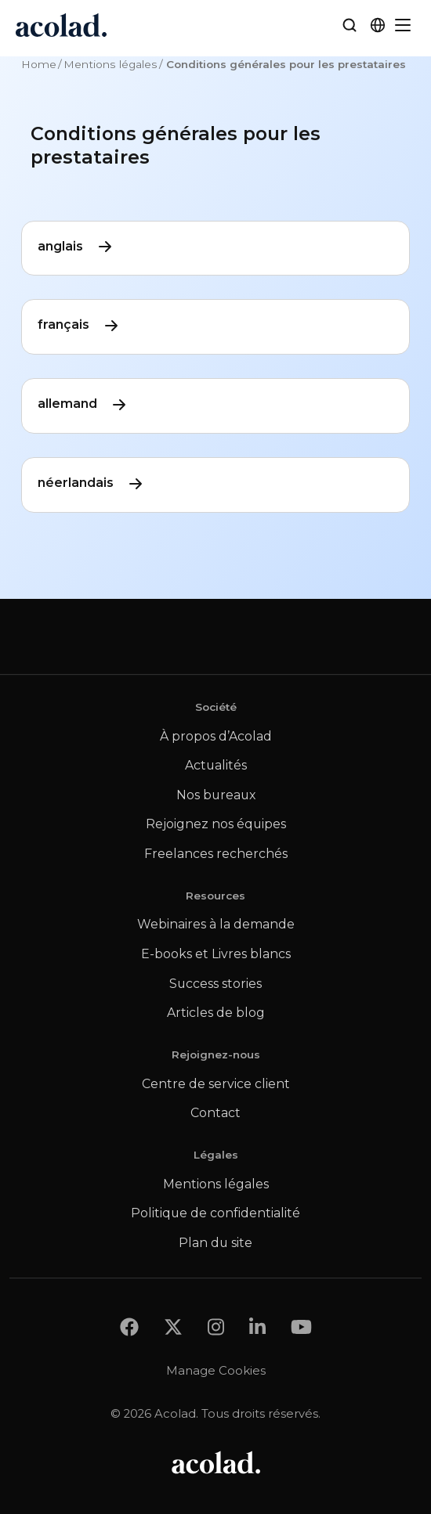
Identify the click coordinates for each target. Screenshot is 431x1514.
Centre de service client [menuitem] (216, 1083)
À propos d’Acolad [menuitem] (216, 736)
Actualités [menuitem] (216, 765)
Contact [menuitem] (215, 1112)
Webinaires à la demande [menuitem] (216, 924)
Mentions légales (110, 64)
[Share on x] (173, 1326)
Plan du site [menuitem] (215, 1242)
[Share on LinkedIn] (257, 1326)
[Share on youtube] (301, 1326)
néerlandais (91, 483)
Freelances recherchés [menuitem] (216, 853)
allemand (83, 404)
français (79, 325)
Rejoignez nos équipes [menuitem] (216, 823)
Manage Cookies (216, 1370)
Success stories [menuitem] (215, 983)
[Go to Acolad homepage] (61, 25)
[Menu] (402, 25)
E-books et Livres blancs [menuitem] (216, 953)
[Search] (349, 25)
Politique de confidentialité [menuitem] (215, 1213)
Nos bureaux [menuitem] (215, 795)
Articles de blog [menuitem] (216, 1012)
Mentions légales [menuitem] (216, 1184)
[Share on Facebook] (129, 1326)
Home (38, 64)
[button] (377, 25)
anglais (76, 247)
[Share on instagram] (216, 1326)
